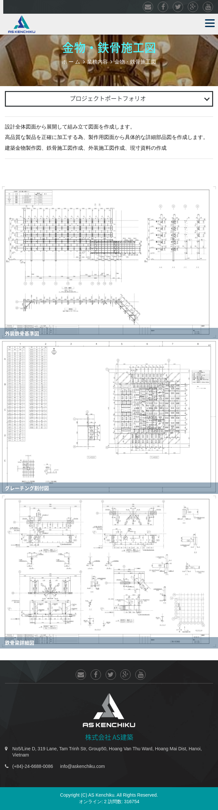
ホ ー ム (71, 61)
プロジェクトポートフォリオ (108, 98)
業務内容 (97, 61)
